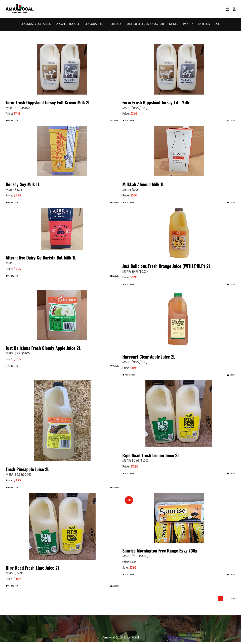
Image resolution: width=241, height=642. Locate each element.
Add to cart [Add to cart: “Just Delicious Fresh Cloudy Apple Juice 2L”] (13, 366)
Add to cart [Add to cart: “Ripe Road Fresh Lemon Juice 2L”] (130, 473)
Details (116, 120)
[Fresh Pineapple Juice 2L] (62, 420)
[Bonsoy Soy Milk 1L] (62, 151)
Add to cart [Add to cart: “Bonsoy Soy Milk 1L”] (13, 202)
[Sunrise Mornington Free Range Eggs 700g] (178, 518)
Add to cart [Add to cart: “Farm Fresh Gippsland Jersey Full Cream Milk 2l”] (13, 120)
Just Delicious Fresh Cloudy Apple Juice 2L (43, 348)
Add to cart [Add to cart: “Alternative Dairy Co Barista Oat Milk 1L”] (13, 276)
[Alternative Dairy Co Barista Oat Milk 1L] (62, 229)
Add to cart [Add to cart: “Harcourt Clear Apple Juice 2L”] (130, 374)
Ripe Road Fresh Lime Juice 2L (33, 567)
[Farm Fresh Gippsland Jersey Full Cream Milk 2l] (62, 69)
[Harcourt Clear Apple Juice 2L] (178, 319)
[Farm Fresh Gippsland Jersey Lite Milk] (178, 69)
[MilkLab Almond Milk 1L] (178, 151)
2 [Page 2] (226, 599)
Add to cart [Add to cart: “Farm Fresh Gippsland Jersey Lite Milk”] (130, 120)
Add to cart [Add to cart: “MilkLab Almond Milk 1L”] (130, 202)
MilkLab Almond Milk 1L (143, 184)
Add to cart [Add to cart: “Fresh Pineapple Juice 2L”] (13, 487)
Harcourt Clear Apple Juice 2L (148, 356)
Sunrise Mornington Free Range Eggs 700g (159, 550)
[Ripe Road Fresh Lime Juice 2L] (62, 526)
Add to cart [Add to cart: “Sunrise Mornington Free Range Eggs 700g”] (130, 574)
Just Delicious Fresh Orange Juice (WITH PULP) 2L (166, 266)
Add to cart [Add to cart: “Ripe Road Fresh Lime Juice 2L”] (13, 586)
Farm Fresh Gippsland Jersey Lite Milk (155, 102)
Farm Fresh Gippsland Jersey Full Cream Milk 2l (47, 102)
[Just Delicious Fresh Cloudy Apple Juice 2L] (62, 315)
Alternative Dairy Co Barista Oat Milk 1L (41, 257)
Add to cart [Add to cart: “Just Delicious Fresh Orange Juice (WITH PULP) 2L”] (130, 284)
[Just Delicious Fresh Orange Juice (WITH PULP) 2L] (178, 233)
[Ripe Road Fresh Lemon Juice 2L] (178, 413)
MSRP (9, 108)
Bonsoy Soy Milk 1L (23, 184)
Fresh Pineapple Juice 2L (27, 469)
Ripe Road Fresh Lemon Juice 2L (150, 455)
